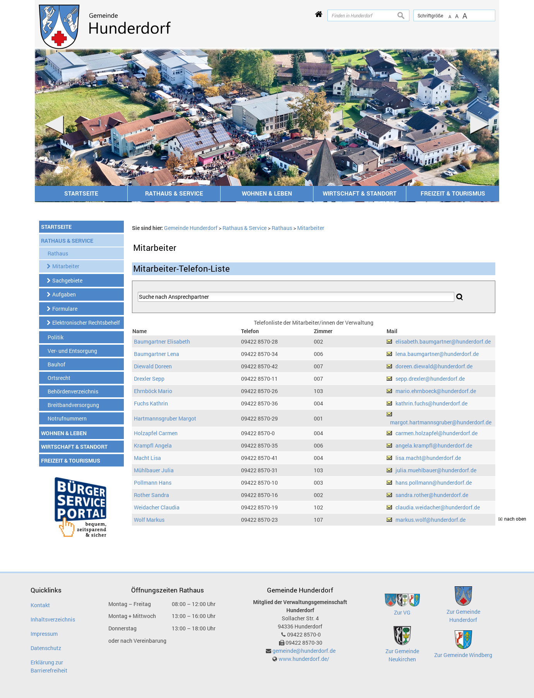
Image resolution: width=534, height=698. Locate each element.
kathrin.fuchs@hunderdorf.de (431, 403)
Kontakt (40, 605)
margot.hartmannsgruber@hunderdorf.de (440, 422)
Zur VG (402, 612)
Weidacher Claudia (157, 507)
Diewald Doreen (153, 366)
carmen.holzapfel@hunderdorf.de (436, 433)
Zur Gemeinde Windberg (463, 655)
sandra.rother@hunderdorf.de (431, 495)
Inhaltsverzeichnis (53, 619)
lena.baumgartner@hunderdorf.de (437, 354)
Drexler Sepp (149, 378)
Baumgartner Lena (156, 354)
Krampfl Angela (153, 445)
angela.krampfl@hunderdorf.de (433, 445)
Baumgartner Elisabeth (162, 341)
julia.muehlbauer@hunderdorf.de (435, 470)
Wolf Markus (149, 519)
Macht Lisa (147, 457)
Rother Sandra (151, 495)
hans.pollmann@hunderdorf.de (433, 482)
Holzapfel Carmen (156, 433)
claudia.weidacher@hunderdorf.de (437, 507)
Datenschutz (46, 648)
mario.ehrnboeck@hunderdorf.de (435, 391)
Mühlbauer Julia (154, 470)
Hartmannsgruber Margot (165, 418)
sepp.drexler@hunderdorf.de (430, 378)
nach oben (515, 519)
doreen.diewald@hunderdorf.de (433, 366)
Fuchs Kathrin (151, 403)
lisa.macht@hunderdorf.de (428, 457)
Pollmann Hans (152, 482)
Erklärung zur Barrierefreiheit (49, 666)
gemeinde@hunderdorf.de (303, 650)
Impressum (44, 633)
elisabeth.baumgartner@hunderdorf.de (443, 341)
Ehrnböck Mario (153, 391)
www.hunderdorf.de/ (304, 658)
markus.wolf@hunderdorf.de (430, 519)
